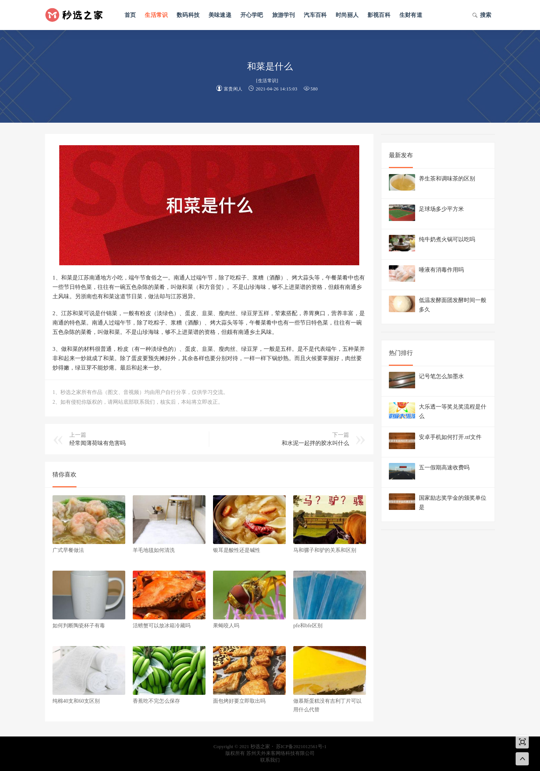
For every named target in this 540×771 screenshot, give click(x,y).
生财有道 (410, 15)
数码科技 (188, 15)
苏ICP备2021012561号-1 (301, 746)
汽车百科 (315, 15)
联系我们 (270, 760)
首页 (130, 15)
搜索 (481, 16)
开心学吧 (251, 15)
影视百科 (379, 15)
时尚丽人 (347, 15)
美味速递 (219, 15)
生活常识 (156, 15)
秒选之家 (77, 15)
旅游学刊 (283, 15)
